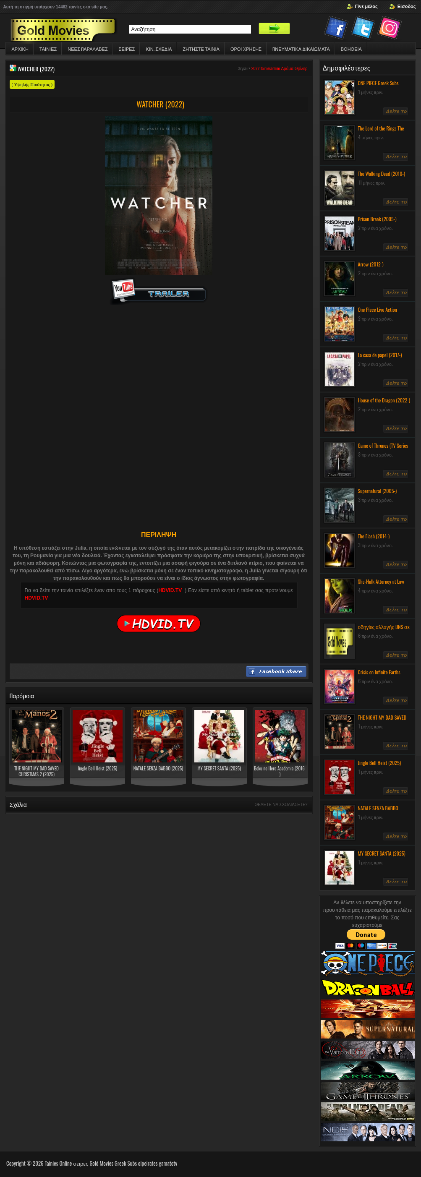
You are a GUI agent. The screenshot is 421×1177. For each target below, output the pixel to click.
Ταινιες (48, 48)
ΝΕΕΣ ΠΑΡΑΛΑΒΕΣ (87, 48)
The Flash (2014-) (374, 536)
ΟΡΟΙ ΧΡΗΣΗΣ (245, 48)
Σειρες (127, 48)
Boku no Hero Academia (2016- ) (280, 771)
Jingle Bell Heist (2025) (97, 768)
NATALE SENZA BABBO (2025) (158, 768)
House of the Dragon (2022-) (384, 400)
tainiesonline (270, 68)
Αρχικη (20, 48)
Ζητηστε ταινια (201, 48)
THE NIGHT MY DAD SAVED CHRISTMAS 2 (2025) (36, 771)
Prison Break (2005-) (377, 218)
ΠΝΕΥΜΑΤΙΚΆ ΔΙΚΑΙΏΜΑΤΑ (301, 48)
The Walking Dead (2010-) (381, 173)
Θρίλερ (301, 68)
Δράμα (287, 68)
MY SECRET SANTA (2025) (219, 768)
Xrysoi (242, 68)
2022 (255, 68)
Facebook (337, 29)
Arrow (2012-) (371, 264)
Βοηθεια (351, 48)
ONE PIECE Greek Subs (378, 82)
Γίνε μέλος (366, 6)
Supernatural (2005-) (377, 490)
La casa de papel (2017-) (380, 354)
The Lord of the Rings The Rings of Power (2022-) (381, 132)
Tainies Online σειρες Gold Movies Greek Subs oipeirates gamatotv (111, 1163)
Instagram (390, 29)
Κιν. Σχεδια (159, 48)
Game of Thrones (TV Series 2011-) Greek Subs (383, 449)
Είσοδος (406, 6)
